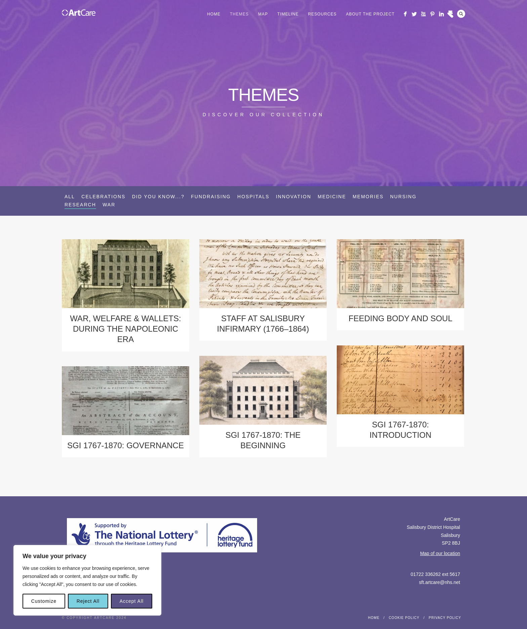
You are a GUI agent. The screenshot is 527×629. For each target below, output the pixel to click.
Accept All (132, 601)
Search (461, 14)
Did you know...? (158, 196)
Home (213, 14)
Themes (239, 14)
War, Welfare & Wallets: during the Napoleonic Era (125, 329)
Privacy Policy (445, 618)
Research (80, 204)
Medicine (332, 196)
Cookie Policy (404, 618)
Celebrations (103, 196)
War (109, 204)
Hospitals (253, 196)
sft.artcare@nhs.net (439, 582)
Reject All (88, 601)
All (70, 196)
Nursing (403, 196)
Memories (368, 196)
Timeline (287, 14)
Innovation (293, 196)
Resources (322, 14)
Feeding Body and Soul (400, 318)
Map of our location (440, 553)
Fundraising (211, 196)
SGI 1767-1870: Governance (125, 445)
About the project (370, 14)
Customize (43, 601)
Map (263, 14)
